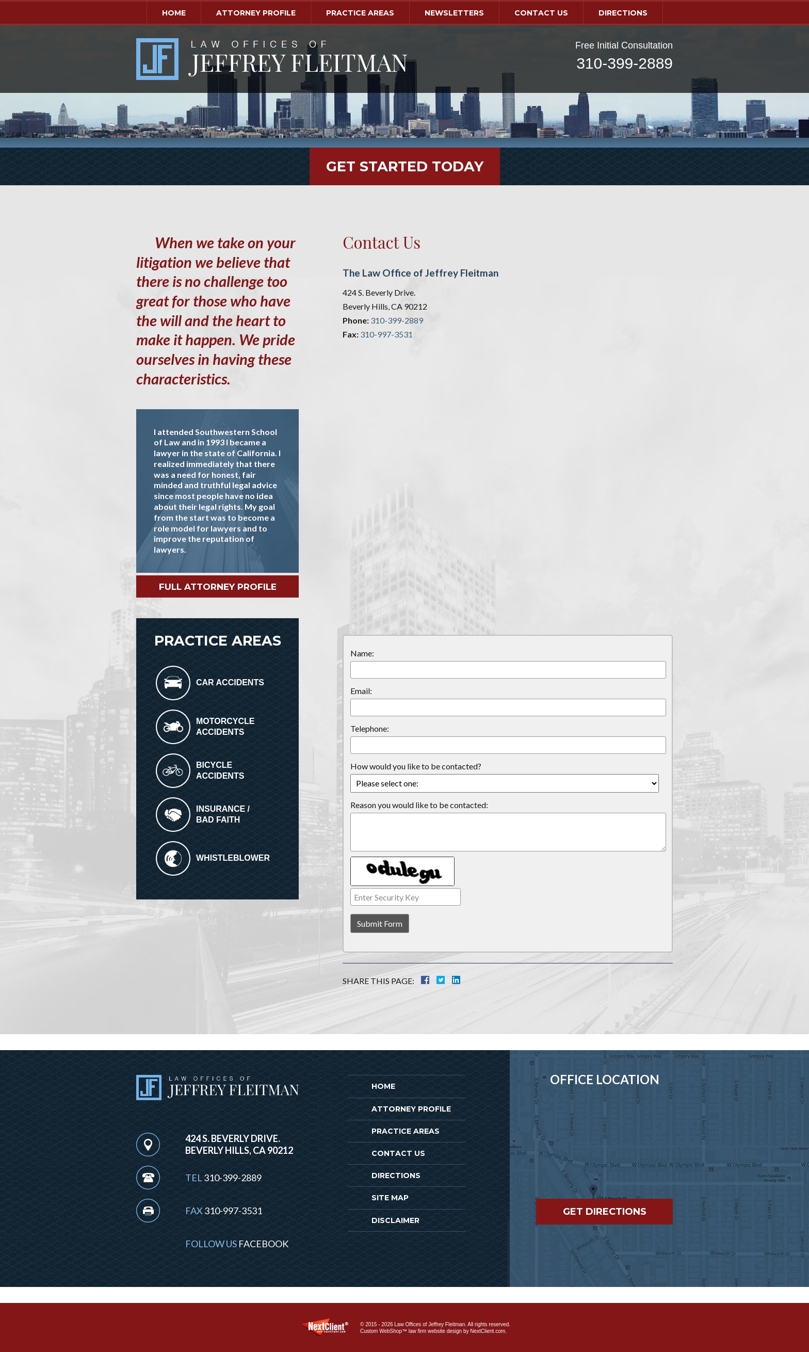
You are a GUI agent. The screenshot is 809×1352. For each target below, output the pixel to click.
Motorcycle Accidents (225, 726)
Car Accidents (230, 682)
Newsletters (454, 13)
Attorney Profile (256, 13)
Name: (362, 653)
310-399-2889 (624, 63)
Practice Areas (360, 13)
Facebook (263, 1243)
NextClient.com (487, 1331)
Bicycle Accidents (220, 770)
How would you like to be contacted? (415, 766)
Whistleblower (233, 858)
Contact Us (541, 13)
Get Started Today (404, 166)
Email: (361, 691)
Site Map (390, 1197)
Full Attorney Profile (218, 587)
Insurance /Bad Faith (223, 814)
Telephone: (369, 728)
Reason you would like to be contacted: (419, 805)
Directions (623, 13)
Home (174, 13)
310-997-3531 (386, 334)
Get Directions (604, 1211)
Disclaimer (395, 1220)
